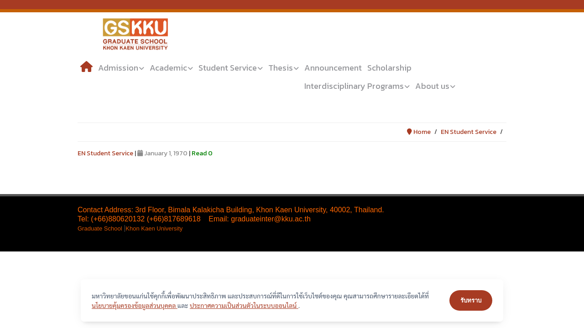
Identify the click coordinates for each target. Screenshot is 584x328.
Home (419, 132)
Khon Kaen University (153, 228)
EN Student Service (468, 132)
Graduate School (101, 228)
